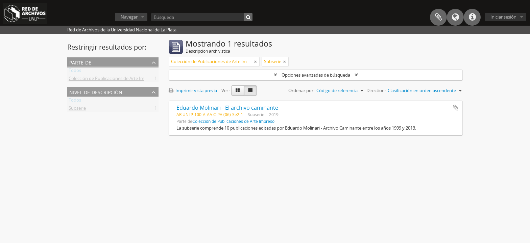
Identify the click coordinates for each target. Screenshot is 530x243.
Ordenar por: (301, 90)
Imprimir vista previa (193, 90)
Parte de (80, 61)
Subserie (77, 109)
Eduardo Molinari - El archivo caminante (227, 107)
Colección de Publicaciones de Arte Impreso (112, 80)
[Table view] (250, 90)
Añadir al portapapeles (455, 107)
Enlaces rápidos (472, 17)
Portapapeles (438, 17)
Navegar (129, 17)
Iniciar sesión (503, 17)
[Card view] (237, 90)
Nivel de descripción (95, 91)
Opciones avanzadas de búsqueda (316, 75)
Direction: (376, 90)
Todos (75, 72)
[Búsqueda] (201, 17)
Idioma (455, 17)
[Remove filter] (255, 61)
